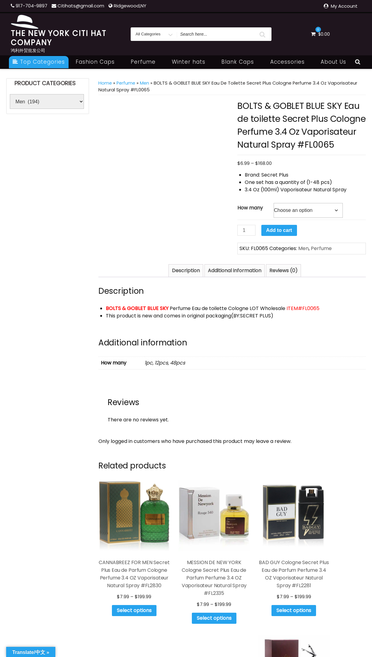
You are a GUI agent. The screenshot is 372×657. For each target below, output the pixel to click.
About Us (333, 62)
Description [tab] (186, 270)
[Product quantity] (246, 230)
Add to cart (279, 230)
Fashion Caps (98, 62)
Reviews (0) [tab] (283, 270)
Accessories (290, 62)
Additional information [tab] (234, 270)
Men (144, 83)
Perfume (146, 62)
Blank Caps (241, 62)
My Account (344, 6)
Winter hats (192, 62)
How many (250, 207)
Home (105, 83)
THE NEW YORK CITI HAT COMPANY (58, 38)
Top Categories (39, 62)
